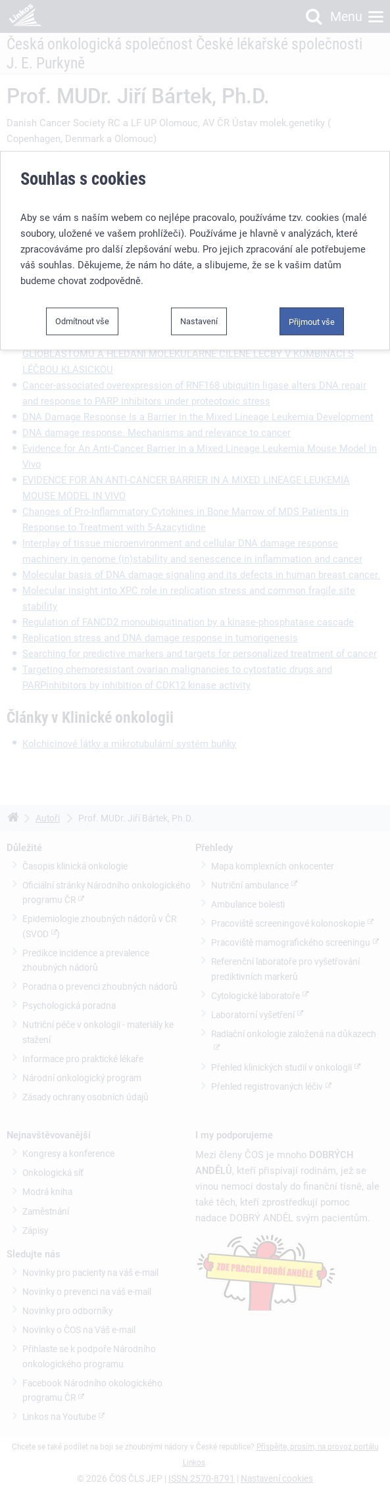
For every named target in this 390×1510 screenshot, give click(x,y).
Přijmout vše (312, 316)
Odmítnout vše (82, 316)
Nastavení (199, 316)
